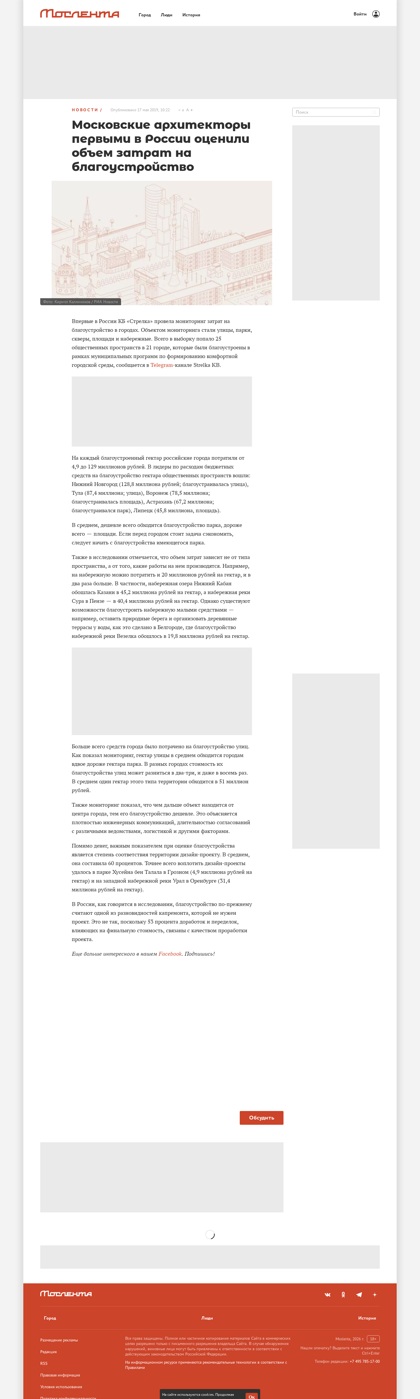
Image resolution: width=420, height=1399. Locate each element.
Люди (207, 1318)
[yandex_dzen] (375, 1295)
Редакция (48, 1351)
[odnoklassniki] (343, 1295)
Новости (85, 110)
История (367, 1318)
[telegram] (359, 1295)
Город (50, 1318)
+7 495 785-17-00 (365, 1361)
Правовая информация (60, 1375)
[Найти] (374, 112)
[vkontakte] (327, 1295)
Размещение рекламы (59, 1340)
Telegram (161, 365)
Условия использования (61, 1386)
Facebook (170, 954)
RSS (44, 1363)
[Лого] (79, 13)
